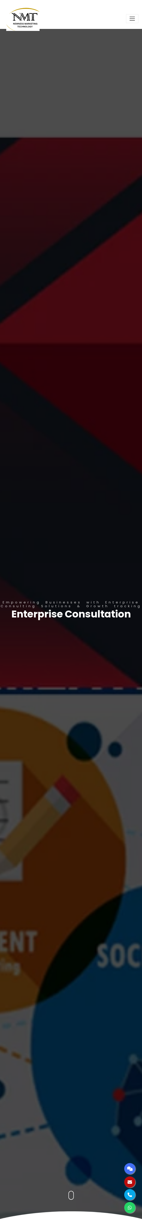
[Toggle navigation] (132, 18)
